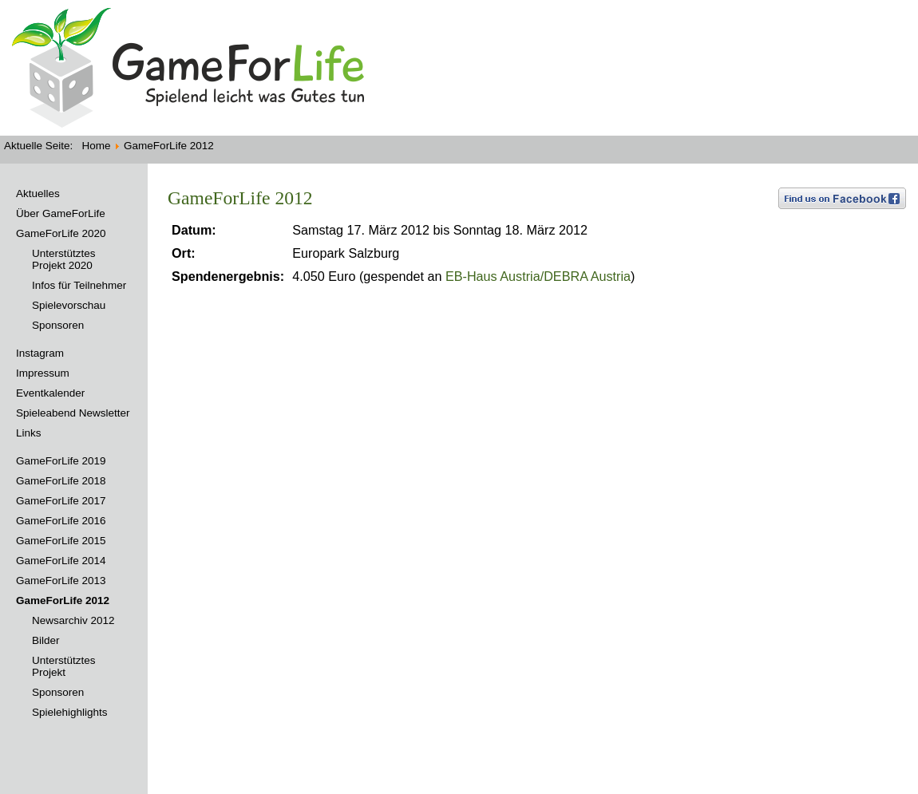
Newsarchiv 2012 (73, 620)
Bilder (46, 640)
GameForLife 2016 (61, 521)
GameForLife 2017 (61, 501)
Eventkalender (50, 393)
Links (29, 433)
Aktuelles (38, 193)
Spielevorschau (68, 305)
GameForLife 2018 (61, 481)
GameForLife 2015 (61, 541)
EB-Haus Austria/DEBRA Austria (538, 276)
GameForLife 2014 (61, 561)
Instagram (40, 353)
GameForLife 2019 (61, 461)
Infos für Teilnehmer (79, 285)
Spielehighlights (70, 712)
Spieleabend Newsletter (73, 413)
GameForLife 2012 (62, 600)
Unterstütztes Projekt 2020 (64, 259)
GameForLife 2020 (61, 233)
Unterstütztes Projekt (64, 666)
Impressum (42, 373)
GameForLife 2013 (61, 581)
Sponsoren (58, 325)
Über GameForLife (60, 213)
